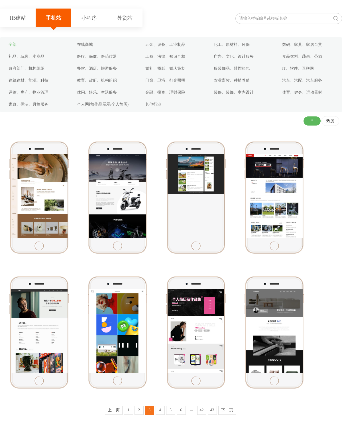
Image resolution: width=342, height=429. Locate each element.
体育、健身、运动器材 (302, 92)
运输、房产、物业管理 (28, 92)
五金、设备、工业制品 (165, 44)
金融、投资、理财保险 (165, 92)
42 (202, 410)
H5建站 (18, 18)
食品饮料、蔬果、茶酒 (302, 56)
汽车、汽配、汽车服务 (302, 80)
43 (212, 410)
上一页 (114, 410)
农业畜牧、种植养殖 (232, 80)
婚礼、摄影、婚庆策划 (165, 68)
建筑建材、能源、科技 (28, 80)
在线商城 (85, 44)
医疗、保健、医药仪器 (97, 56)
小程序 (89, 18)
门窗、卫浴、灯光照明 (165, 80)
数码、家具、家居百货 (302, 44)
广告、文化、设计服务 (234, 56)
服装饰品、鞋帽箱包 (232, 68)
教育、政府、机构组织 (97, 80)
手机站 (53, 18)
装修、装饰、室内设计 (234, 92)
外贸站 (125, 18)
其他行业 (153, 104)
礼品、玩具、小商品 (26, 56)
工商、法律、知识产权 (165, 56)
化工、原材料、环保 (232, 44)
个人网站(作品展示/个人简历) (103, 104)
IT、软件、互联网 (298, 68)
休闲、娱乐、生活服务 (97, 92)
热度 (330, 121)
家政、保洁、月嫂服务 (28, 104)
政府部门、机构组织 (26, 68)
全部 (13, 44)
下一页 (227, 410)
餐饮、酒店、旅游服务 (97, 68)
